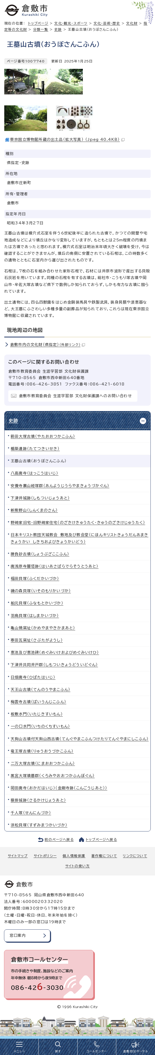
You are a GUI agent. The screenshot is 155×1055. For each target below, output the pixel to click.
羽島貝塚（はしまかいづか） (35, 616)
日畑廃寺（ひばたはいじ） (33, 677)
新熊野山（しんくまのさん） (34, 510)
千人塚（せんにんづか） (31, 813)
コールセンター (97, 1051)
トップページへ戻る (101, 839)
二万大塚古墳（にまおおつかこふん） (43, 763)
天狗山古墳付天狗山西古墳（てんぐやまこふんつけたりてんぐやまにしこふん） (80, 739)
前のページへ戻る (59, 839)
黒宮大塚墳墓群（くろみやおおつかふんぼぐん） (53, 776)
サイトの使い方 (77, 866)
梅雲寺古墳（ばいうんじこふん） (38, 702)
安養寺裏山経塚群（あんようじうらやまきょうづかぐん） (60, 486)
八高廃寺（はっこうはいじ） (35, 473)
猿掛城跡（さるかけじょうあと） (38, 800)
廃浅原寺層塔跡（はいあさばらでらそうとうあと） (55, 566)
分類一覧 (40, 29)
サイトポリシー (45, 856)
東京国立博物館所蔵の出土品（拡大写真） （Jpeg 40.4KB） (67, 139)
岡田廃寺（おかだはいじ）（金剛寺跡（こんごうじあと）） (59, 788)
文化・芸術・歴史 (107, 23)
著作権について (104, 856)
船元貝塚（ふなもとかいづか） (37, 603)
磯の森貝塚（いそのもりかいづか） (41, 591)
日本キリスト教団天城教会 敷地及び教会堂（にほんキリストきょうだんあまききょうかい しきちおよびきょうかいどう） (79, 538)
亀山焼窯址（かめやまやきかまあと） (43, 628)
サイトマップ (18, 856)
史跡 (58, 29)
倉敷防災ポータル (135, 1051)
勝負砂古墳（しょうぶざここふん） (40, 554)
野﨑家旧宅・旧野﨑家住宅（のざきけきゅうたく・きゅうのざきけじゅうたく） (78, 522)
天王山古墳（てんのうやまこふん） (40, 689)
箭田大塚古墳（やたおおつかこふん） (43, 436)
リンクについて (135, 856)
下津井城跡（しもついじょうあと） (40, 498)
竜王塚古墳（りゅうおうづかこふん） (42, 751)
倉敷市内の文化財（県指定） (47, 345)
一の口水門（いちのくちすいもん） (40, 726)
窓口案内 (18, 935)
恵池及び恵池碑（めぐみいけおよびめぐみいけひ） (55, 652)
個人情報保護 (74, 856)
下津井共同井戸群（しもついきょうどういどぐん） (54, 665)
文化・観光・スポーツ (70, 23)
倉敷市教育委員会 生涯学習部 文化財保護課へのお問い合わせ (75, 396)
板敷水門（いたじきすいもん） (37, 714)
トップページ (38, 23)
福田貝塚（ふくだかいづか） (35, 578)
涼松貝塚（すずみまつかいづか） (39, 825)
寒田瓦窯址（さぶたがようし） (37, 640)
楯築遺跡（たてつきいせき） (35, 449)
